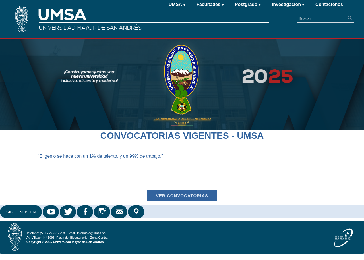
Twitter (68, 211)
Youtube (51, 211)
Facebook (85, 211)
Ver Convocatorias (182, 195)
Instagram (102, 211)
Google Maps (136, 211)
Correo (119, 211)
